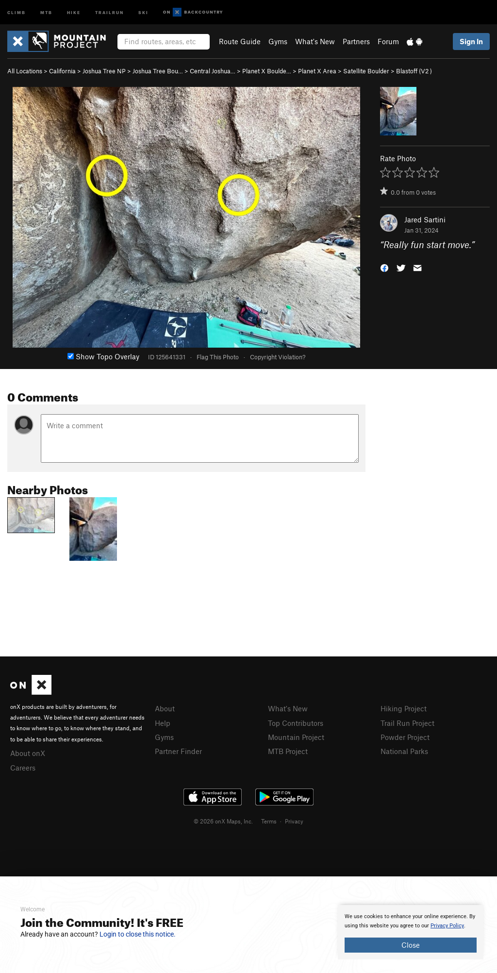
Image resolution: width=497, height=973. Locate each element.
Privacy (294, 821)
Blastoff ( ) (414, 71)
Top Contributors (295, 723)
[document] (411, 932)
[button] (384, 267)
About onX (27, 753)
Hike (74, 12)
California (62, 71)
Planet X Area (317, 71)
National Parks (404, 751)
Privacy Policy (447, 926)
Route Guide (240, 41)
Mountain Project (296, 737)
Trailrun (109, 12)
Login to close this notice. (137, 934)
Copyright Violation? (277, 357)
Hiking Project (404, 708)
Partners (356, 41)
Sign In (471, 41)
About (165, 708)
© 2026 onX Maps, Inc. (223, 821)
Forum (388, 41)
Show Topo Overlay (103, 356)
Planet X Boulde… (266, 71)
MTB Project (288, 751)
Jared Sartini (425, 219)
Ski (143, 12)
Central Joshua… (212, 71)
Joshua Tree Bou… (158, 71)
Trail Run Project (407, 723)
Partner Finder (178, 751)
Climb (16, 12)
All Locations (24, 71)
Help (162, 723)
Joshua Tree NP (104, 71)
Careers (22, 767)
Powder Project (405, 737)
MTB (46, 12)
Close (410, 944)
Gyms (277, 41)
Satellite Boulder (366, 71)
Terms (269, 821)
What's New (315, 41)
